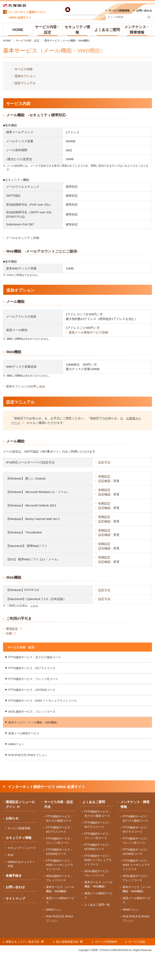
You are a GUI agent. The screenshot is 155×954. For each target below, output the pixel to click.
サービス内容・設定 (27, 40)
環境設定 (14, 628)
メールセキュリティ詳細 (22, 237)
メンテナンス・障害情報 (135, 804)
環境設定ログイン (86, 9)
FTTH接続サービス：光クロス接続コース (34, 657)
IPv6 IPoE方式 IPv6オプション (27, 755)
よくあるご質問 (93, 802)
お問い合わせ (15, 887)
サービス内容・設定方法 (58, 804)
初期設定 (104, 476)
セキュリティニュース (22, 847)
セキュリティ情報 (18, 838)
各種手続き (14, 875)
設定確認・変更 (108, 481)
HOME (7, 40)
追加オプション (25, 76)
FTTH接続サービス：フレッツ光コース (33, 679)
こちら (34, 605)
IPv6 (10, 855)
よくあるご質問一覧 (97, 904)
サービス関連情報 (19, 828)
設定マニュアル (25, 83)
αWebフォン (16, 744)
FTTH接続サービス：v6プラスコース (31, 668)
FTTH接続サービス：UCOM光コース (31, 689)
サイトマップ (15, 898)
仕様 (11, 633)
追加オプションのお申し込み (25, 386)
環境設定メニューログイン (20, 804)
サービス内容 (24, 69)
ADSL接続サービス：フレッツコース (31, 711)
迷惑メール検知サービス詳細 (88, 332)
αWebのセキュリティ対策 (21, 864)
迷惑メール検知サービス (23, 733)
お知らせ (12, 818)
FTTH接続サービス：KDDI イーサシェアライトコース (42, 700)
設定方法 (104, 462)
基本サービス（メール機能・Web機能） (68, 40)
